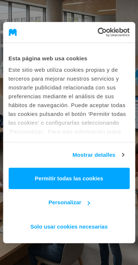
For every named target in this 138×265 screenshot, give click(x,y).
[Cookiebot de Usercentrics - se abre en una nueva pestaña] (98, 32)
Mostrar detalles (94, 155)
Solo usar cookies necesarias (68, 226)
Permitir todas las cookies (69, 178)
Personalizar (69, 202)
